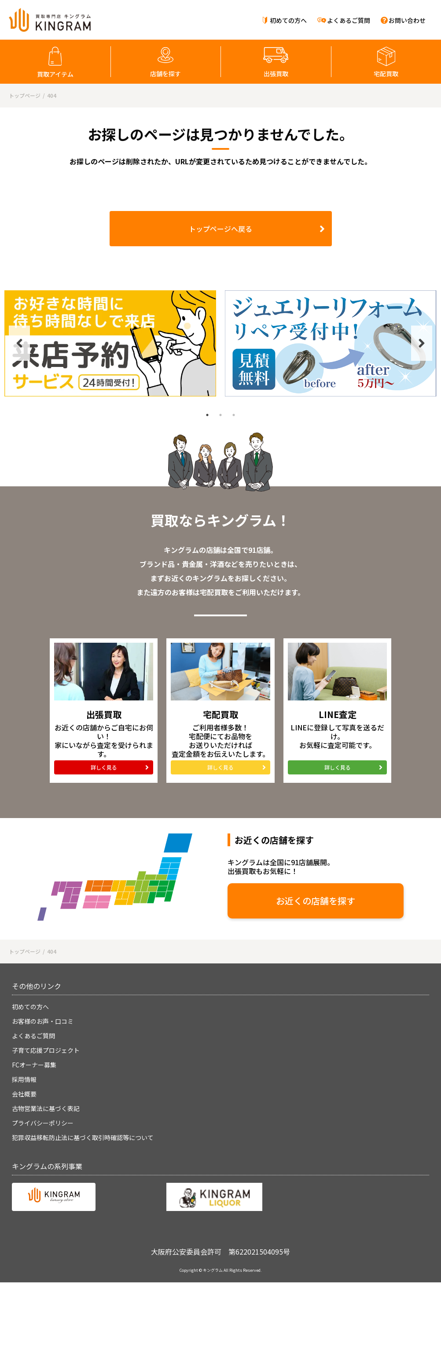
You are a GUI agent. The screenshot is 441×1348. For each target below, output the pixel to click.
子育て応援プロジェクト (46, 1050)
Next (421, 343)
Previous (19, 343)
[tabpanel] (110, 343)
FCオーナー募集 (34, 1064)
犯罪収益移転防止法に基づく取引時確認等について (83, 1137)
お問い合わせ (407, 20)
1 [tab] (207, 415)
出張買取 (276, 73)
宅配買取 (386, 73)
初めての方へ (288, 20)
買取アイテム (55, 74)
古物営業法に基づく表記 (46, 1108)
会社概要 (24, 1093)
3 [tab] (233, 415)
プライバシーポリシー (43, 1122)
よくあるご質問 (348, 20)
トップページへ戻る (220, 228)
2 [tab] (220, 415)
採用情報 (24, 1079)
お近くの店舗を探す (315, 900)
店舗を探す (165, 73)
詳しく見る (104, 767)
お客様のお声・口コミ (43, 1021)
